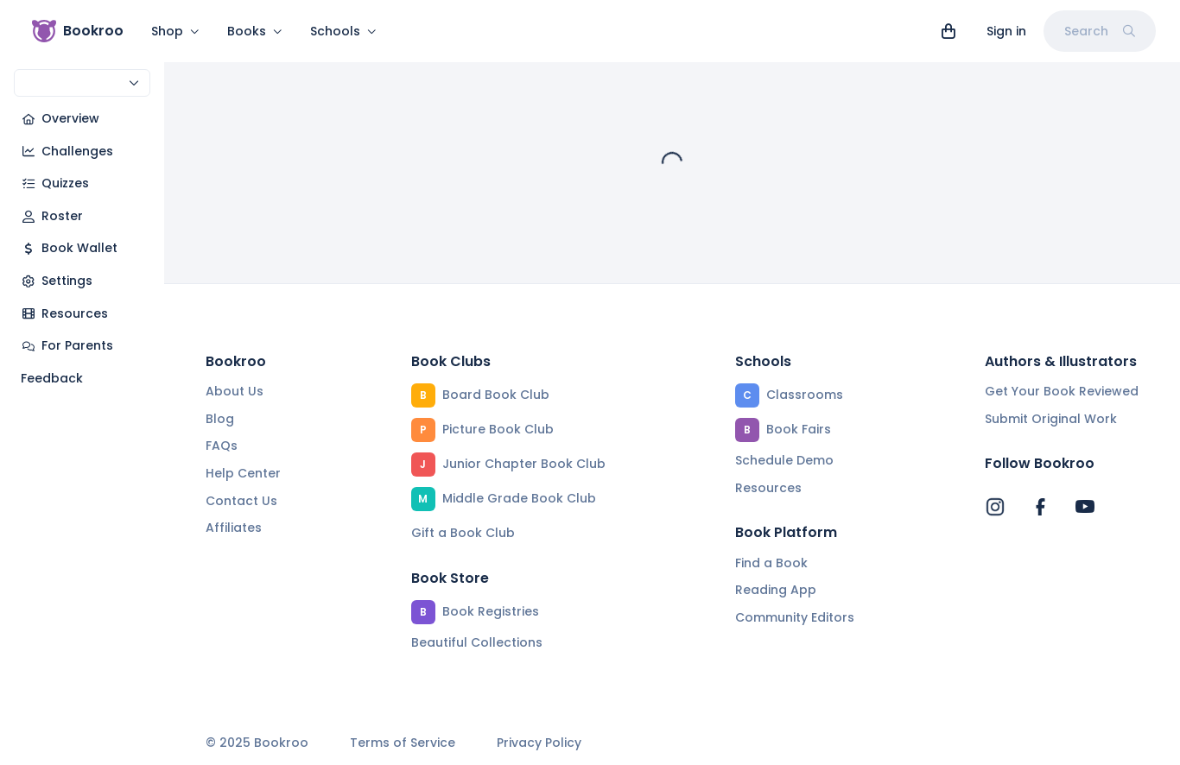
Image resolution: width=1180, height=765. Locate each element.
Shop (175, 31)
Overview (60, 118)
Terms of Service (402, 743)
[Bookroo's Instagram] (995, 507)
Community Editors (794, 617)
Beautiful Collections (476, 642)
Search (1099, 31)
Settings (56, 280)
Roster (52, 215)
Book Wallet (69, 247)
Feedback (52, 378)
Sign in (1006, 31)
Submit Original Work (1051, 418)
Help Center (243, 473)
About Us (234, 391)
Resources (64, 313)
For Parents (67, 345)
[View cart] (948, 31)
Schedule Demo (784, 460)
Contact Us (241, 500)
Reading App (775, 589)
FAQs (222, 445)
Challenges (67, 151)
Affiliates (234, 527)
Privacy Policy (539, 743)
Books (254, 31)
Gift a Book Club (463, 532)
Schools (343, 31)
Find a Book (771, 563)
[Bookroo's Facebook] (1040, 507)
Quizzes (55, 183)
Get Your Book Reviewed (1062, 391)
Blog (220, 418)
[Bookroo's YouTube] (1085, 507)
